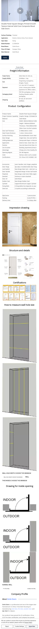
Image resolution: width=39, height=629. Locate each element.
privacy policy (28, 622)
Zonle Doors (11, 599)
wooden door (28, 609)
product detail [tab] (19, 67)
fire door (20, 609)
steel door (15, 609)
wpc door (5, 611)
